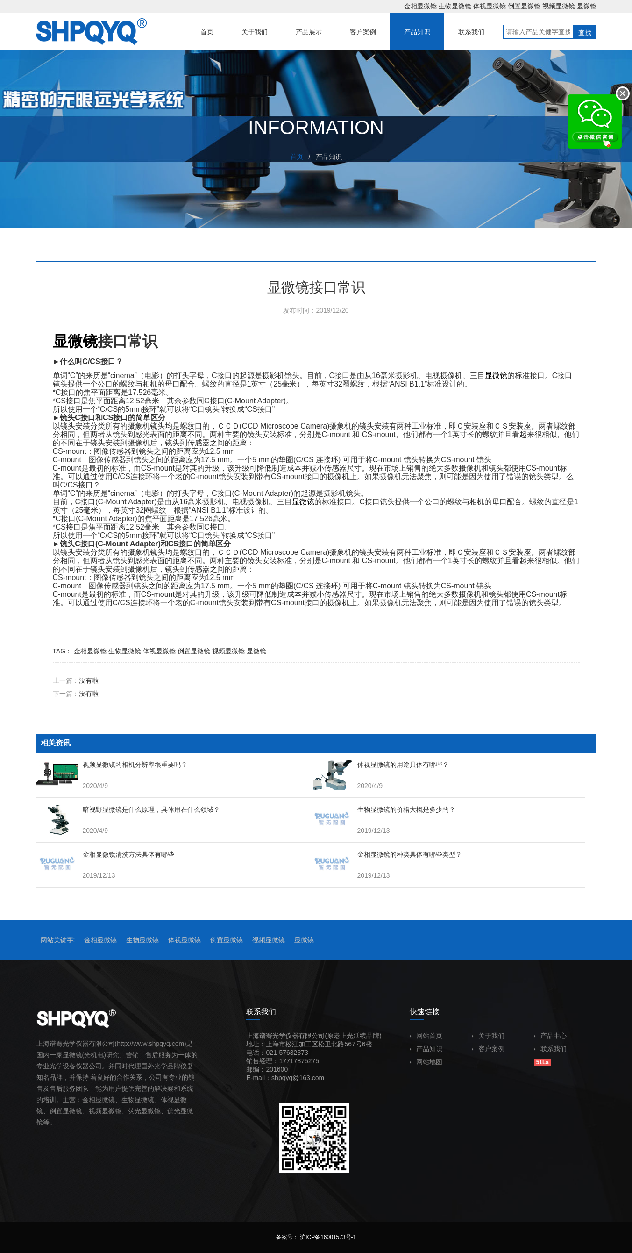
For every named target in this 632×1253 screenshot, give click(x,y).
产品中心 (550, 1035)
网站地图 (426, 1062)
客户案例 (488, 1049)
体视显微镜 (489, 6)
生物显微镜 (455, 6)
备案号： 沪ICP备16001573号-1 (316, 1237)
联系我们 (550, 1049)
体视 (167, 1099)
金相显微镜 (420, 6)
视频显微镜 (558, 6)
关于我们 (488, 1035)
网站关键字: (58, 940)
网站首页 (426, 1035)
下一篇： (76, 693)
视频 (95, 1111)
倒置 (56, 1111)
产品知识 (426, 1049)
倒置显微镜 (524, 6)
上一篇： (76, 680)
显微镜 (586, 6)
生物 (128, 1099)
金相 (88, 1099)
